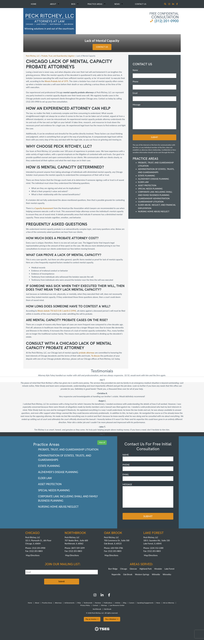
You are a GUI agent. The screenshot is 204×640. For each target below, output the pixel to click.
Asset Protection (147, 185)
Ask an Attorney (168, 603)
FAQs (79, 603)
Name (136, 70)
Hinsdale (158, 569)
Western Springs (142, 574)
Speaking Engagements (145, 603)
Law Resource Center (117, 605)
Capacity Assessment (44, 208)
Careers (131, 603)
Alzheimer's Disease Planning (153, 178)
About (54, 4)
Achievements (69, 603)
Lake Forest (169, 569)
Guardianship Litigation (150, 201)
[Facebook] (109, 596)
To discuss (95, 355)
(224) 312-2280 (156, 548)
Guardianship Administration (154, 198)
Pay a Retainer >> (111, 619)
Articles (117, 603)
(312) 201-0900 (167, 21)
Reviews (98, 603)
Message (138, 104)
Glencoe (133, 569)
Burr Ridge (112, 569)
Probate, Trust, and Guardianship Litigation (68, 449)
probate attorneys (86, 352)
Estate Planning (146, 175)
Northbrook (97, 609)
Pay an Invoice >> (92, 619)
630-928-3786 (117, 548)
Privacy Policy (85, 605)
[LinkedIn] (102, 596)
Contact (95, 605)
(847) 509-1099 (78, 548)
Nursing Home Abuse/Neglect (153, 211)
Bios (74, 4)
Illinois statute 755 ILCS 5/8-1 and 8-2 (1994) (56, 311)
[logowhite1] (49, 21)
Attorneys (58, 603)
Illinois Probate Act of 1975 (56, 81)
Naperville (116, 574)
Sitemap (104, 605)
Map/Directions (33, 555)
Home (33, 4)
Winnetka (167, 574)
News (118, 4)
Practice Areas (96, 4)
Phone (136, 81)
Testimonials (88, 603)
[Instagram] (169, 4)
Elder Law (143, 182)
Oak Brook (127, 574)
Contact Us (140, 4)
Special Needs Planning (150, 188)
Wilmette (156, 574)
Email (136, 93)
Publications (108, 603)
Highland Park (146, 569)
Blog (124, 603)
